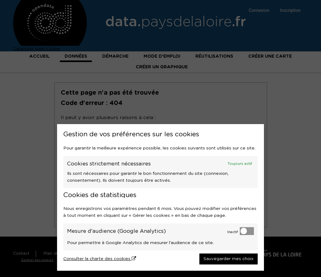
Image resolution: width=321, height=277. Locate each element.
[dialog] (160, 197)
